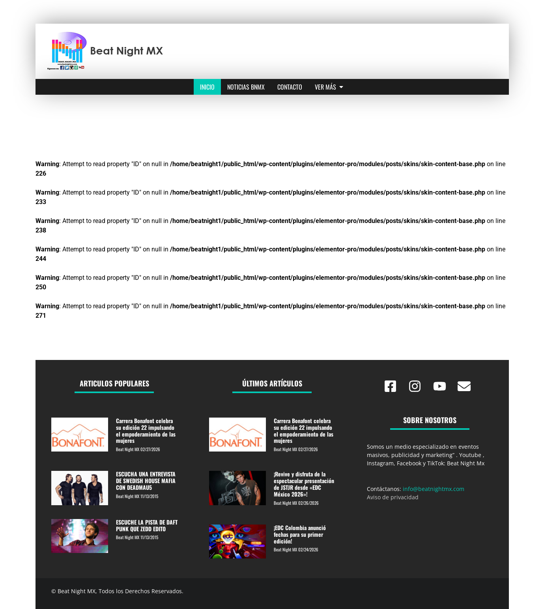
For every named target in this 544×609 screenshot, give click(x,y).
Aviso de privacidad (393, 497)
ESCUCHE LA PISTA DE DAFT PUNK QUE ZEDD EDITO (147, 525)
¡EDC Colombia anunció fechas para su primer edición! (300, 534)
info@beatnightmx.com (433, 489)
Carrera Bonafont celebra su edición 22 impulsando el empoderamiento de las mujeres (146, 430)
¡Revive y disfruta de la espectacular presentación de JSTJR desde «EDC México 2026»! (304, 484)
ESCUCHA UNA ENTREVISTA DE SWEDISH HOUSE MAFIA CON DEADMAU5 (146, 480)
